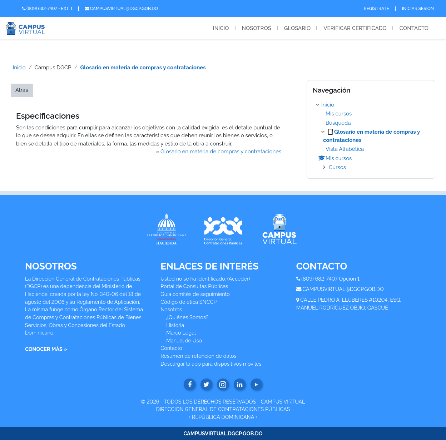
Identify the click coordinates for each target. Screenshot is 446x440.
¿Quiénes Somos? (187, 317)
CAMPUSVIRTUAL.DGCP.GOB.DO (222, 433)
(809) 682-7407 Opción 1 (330, 279)
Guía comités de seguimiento (194, 294)
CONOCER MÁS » (46, 349)
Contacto (414, 28)
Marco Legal (181, 333)
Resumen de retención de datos (198, 356)
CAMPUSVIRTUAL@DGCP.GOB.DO (343, 289)
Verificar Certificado (355, 28)
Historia (175, 325)
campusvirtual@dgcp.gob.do (121, 8)
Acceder (239, 279)
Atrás (21, 90)
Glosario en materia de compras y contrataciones (142, 67)
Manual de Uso (184, 340)
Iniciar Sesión (418, 8)
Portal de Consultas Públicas (194, 286)
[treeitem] (371, 136)
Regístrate (376, 8)
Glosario (297, 28)
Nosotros (256, 28)
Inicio (221, 28)
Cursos (337, 167)
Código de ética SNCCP (188, 302)
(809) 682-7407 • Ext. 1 (47, 8)
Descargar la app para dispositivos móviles (210, 364)
